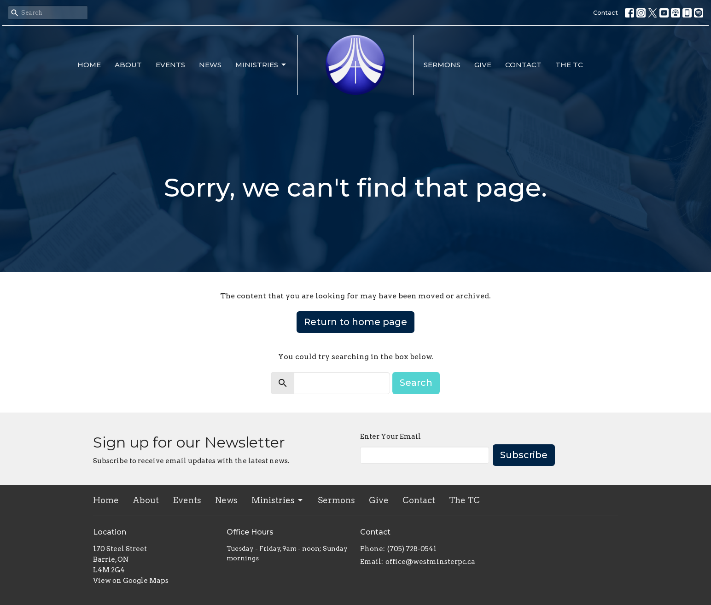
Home (89, 64)
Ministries (261, 65)
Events (170, 64)
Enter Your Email (390, 436)
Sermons (442, 64)
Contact (605, 12)
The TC (569, 64)
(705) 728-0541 (412, 549)
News (210, 64)
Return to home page (355, 321)
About (128, 64)
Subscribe (524, 454)
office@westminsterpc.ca (430, 562)
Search (416, 382)
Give (482, 64)
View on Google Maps (131, 580)
